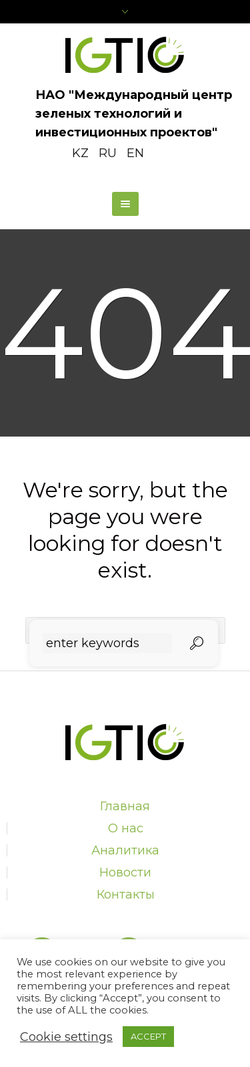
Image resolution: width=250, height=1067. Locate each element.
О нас (125, 828)
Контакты (126, 894)
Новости (125, 872)
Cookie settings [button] (66, 1037)
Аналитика (125, 850)
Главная (125, 806)
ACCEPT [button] (148, 1036)
